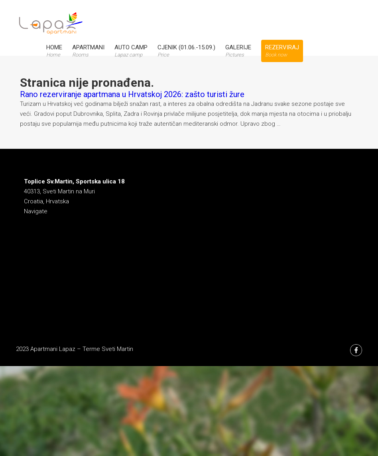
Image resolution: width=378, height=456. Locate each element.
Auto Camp (131, 51)
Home (54, 51)
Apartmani (88, 51)
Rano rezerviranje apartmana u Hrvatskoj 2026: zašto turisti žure (132, 94)
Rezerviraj (282, 51)
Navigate (35, 211)
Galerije (238, 51)
